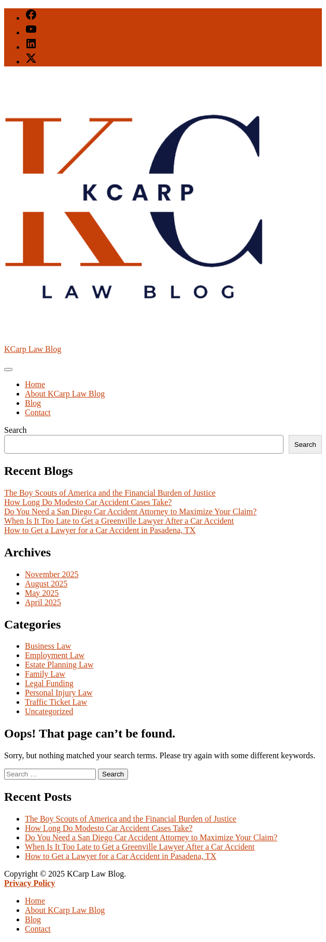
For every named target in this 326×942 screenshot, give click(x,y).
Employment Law (54, 655)
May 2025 (42, 593)
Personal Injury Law (59, 692)
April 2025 (43, 602)
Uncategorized (49, 711)
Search (15, 430)
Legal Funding (49, 683)
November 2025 (52, 574)
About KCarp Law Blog (65, 393)
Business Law (48, 645)
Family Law (45, 674)
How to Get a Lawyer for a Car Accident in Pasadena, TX (99, 530)
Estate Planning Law (59, 664)
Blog (33, 403)
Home (35, 384)
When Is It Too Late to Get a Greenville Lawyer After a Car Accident (119, 520)
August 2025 (46, 583)
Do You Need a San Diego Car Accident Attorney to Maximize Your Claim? (130, 511)
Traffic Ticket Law (56, 702)
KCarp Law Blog (32, 349)
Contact (38, 412)
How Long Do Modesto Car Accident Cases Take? (88, 502)
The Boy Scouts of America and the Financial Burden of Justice (110, 492)
